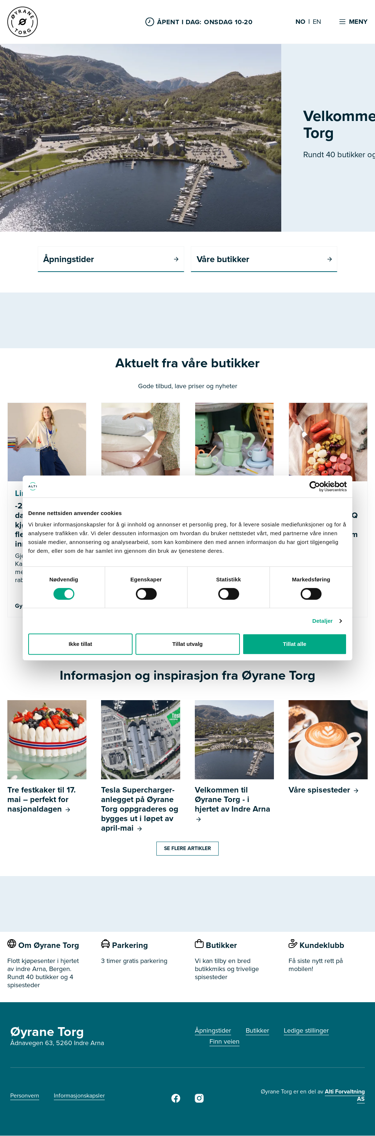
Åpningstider (213, 1031)
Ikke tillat (80, 644)
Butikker (257, 1031)
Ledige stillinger (306, 1031)
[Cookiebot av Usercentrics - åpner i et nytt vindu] (315, 486)
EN (317, 22)
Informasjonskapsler (79, 1096)
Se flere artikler (187, 849)
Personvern (24, 1096)
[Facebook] (175, 1101)
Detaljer (322, 621)
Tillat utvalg (187, 644)
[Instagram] (199, 1101)
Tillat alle (295, 644)
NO (300, 22)
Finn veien (224, 1042)
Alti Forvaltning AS (345, 1095)
